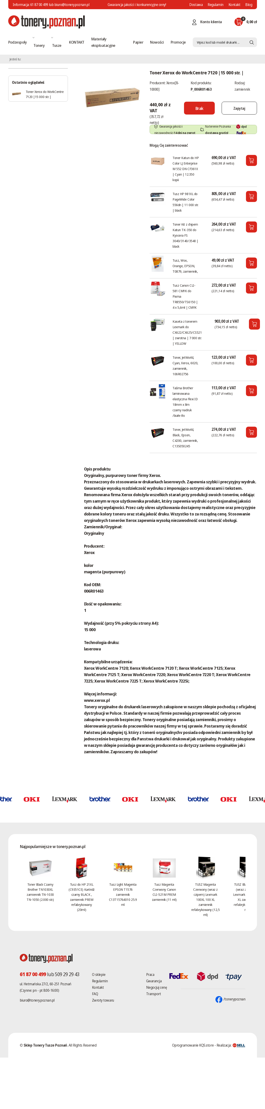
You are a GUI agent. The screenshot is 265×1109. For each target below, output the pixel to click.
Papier (138, 42)
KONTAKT (76, 42)
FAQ (95, 993)
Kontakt (234, 4)
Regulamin (215, 4)
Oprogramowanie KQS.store (193, 1045)
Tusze (56, 45)
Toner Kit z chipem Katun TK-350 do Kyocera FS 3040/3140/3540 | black (185, 235)
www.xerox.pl (97, 700)
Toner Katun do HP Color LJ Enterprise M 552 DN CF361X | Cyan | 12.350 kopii (186, 168)
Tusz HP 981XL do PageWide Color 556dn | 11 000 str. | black (185, 202)
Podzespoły (17, 42)
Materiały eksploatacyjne (103, 42)
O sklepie (99, 974)
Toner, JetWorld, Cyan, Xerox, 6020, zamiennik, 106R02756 (185, 365)
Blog (248, 4)
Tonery (39, 45)
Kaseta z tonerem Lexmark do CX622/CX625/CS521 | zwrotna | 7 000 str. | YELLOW (187, 332)
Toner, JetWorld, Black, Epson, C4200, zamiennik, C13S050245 (185, 437)
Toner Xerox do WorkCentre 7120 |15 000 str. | (45, 94)
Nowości (157, 42)
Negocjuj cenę (156, 987)
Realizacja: (231, 1045)
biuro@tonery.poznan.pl (37, 1000)
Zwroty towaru (103, 1000)
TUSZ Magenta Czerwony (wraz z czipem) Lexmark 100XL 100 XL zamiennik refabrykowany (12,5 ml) (205, 899)
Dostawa (196, 4)
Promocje (178, 42)
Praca (150, 974)
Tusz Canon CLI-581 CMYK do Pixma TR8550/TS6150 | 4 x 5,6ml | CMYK (185, 296)
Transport (153, 993)
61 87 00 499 (39, 4)
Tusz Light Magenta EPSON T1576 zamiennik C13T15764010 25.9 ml (123, 894)
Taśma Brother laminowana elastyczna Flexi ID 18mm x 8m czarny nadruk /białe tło (185, 402)
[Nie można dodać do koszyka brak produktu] (199, 108)
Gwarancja (154, 980)
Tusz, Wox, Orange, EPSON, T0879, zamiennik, (185, 266)
